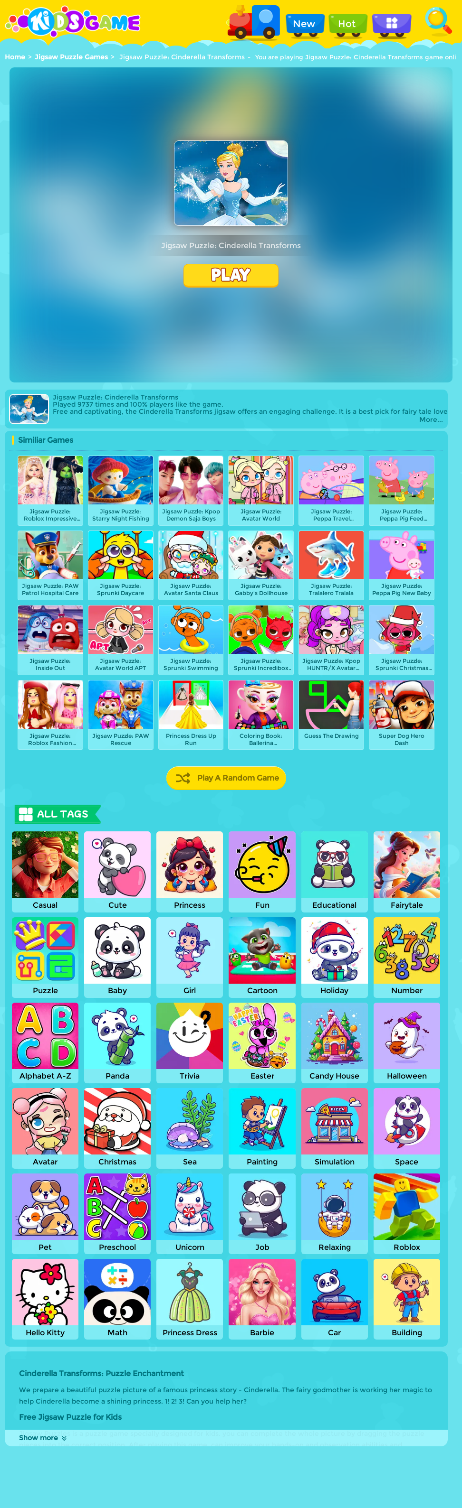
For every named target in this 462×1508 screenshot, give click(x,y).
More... (431, 419)
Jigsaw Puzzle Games (71, 57)
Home (15, 57)
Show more (43, 1438)
